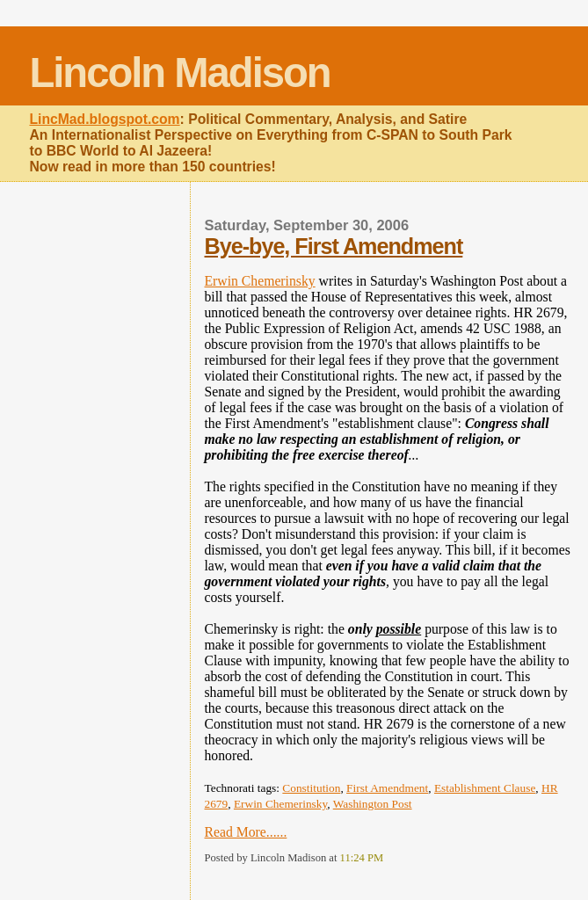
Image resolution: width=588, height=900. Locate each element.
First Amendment (387, 788)
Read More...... (246, 831)
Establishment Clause (484, 788)
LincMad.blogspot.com (104, 119)
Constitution (311, 788)
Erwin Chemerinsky (260, 280)
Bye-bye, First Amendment (334, 246)
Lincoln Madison (179, 72)
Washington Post (372, 803)
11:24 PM (362, 858)
